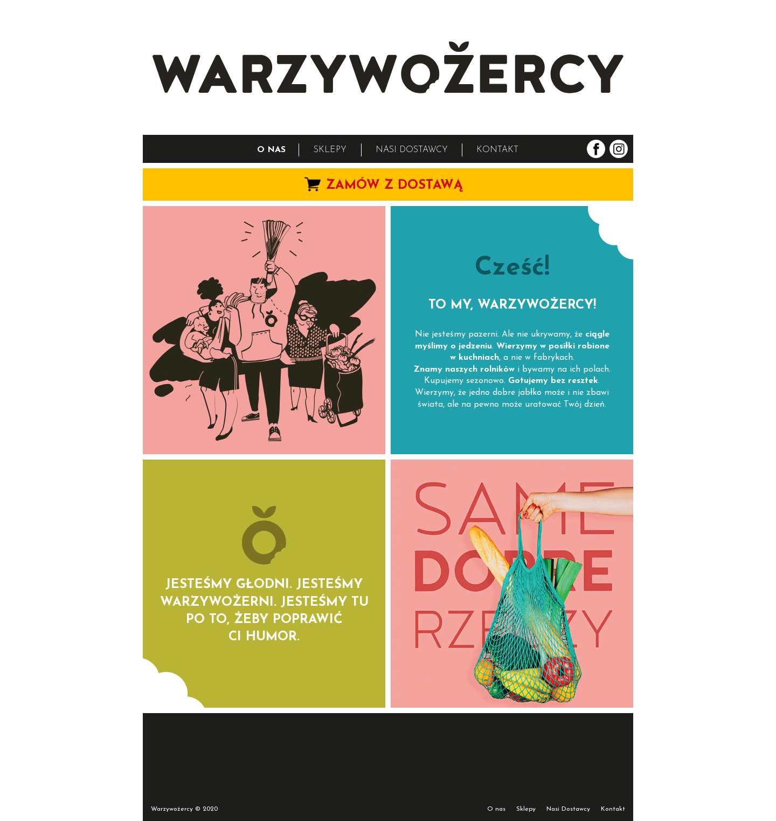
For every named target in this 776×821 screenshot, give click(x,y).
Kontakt (613, 809)
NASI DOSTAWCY (412, 150)
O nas (496, 809)
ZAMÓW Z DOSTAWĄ (394, 185)
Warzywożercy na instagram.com (618, 149)
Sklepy (526, 809)
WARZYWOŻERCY (388, 67)
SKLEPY (330, 150)
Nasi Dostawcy (568, 809)
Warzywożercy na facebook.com (596, 149)
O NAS (271, 150)
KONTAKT (497, 150)
